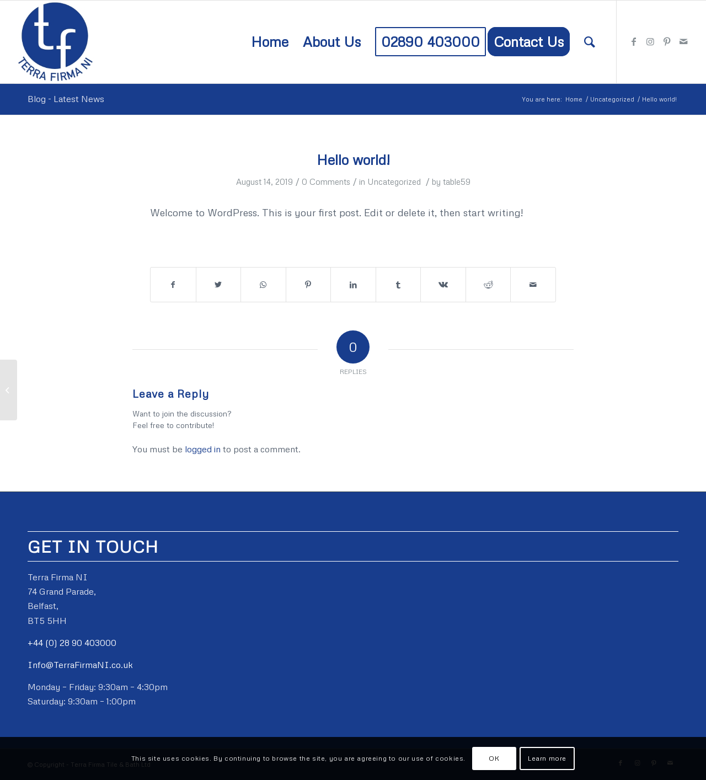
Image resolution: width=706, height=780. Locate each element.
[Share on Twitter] (218, 285)
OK (494, 758)
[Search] (589, 42)
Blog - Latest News (66, 98)
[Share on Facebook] (173, 285)
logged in (203, 449)
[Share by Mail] (533, 285)
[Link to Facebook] (633, 41)
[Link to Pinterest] (667, 41)
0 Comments (326, 181)
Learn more (547, 758)
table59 (456, 181)
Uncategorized (394, 181)
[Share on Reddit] (488, 285)
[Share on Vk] (443, 285)
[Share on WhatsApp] (263, 285)
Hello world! (353, 159)
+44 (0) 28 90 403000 (72, 642)
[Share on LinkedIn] (353, 285)
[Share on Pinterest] (308, 285)
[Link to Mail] (683, 41)
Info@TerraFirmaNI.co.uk (80, 664)
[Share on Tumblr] (398, 285)
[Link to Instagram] (650, 41)
